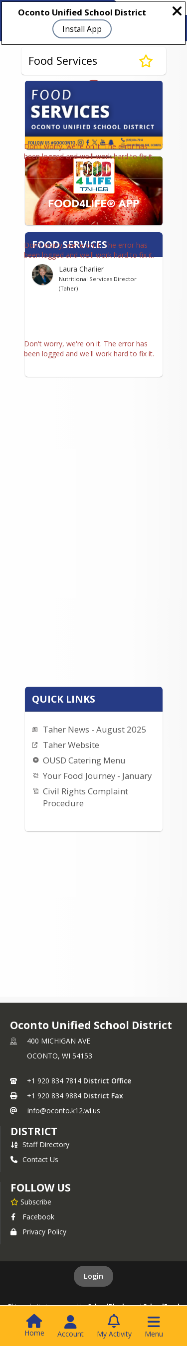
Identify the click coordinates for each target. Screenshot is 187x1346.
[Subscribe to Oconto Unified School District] (30, 1201)
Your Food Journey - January (97, 775)
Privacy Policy (38, 1231)
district (33, 1131)
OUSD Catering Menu (84, 760)
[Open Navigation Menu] (154, 1326)
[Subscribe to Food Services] (146, 61)
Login (93, 1276)
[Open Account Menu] (70, 1326)
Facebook (32, 1216)
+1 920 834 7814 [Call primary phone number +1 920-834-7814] (54, 1080)
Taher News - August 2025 (95, 729)
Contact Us (34, 1159)
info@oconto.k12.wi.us (63, 1110)
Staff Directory (39, 1144)
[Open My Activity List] (114, 1326)
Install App (82, 28)
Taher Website (71, 744)
